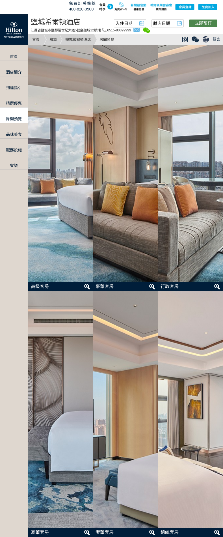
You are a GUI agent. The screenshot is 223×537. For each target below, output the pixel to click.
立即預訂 (203, 23)
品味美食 (14, 134)
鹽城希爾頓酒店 (78, 39)
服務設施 (14, 150)
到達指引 (14, 87)
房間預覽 (14, 119)
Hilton (14, 29)
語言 (216, 39)
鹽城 (53, 39)
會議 (14, 165)
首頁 (36, 39)
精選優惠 (14, 103)
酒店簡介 (14, 72)
